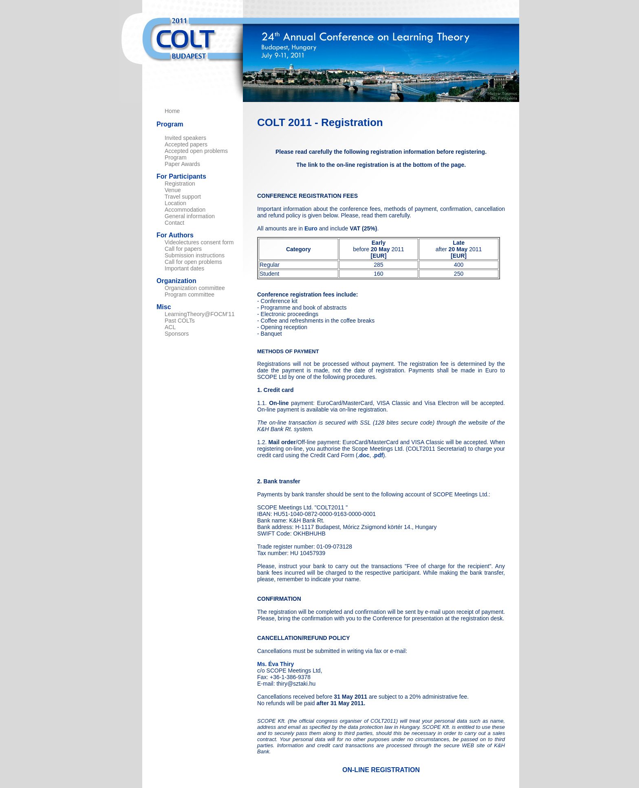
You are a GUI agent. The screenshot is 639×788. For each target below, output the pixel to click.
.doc (364, 455)
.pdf (377, 455)
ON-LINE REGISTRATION (381, 769)
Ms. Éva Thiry (275, 664)
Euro (310, 228)
